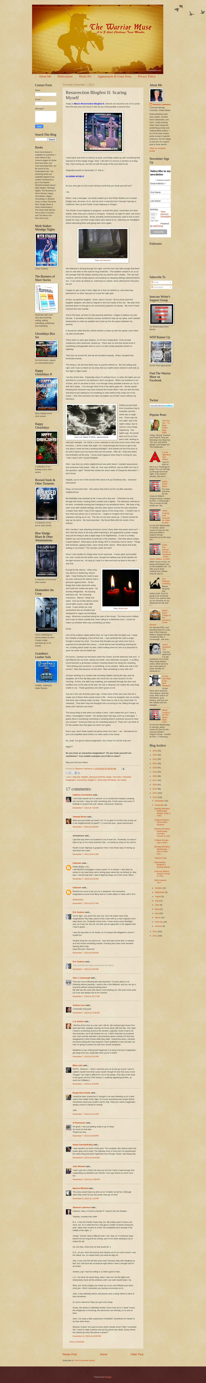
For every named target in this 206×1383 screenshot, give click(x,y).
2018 (155, 776)
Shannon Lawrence (82, 1207)
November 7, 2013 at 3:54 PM (86, 1084)
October (158, 888)
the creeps (121, 780)
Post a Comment (77, 1342)
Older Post (136, 1354)
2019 (155, 772)
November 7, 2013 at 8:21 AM (85, 854)
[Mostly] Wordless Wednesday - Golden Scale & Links (162, 812)
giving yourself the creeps (100, 777)
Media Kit (85, 76)
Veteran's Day (160, 858)
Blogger (108, 1377)
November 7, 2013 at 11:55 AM (86, 1013)
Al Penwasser (79, 1123)
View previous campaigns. (166, 215)
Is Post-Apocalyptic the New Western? (166, 681)
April (157, 913)
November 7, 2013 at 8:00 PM (86, 1136)
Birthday (154, 209)
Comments (157, 287)
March (158, 917)
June (157, 905)
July (157, 901)
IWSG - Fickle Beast (165, 483)
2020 (155, 767)
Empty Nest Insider (81, 1093)
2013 (155, 797)
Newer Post (70, 1354)
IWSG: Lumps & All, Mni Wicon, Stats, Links (166, 716)
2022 (155, 759)
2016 (155, 784)
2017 (155, 780)
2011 (155, 936)
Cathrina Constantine (82, 795)
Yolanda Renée (80, 817)
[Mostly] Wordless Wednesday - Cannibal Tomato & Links (162, 832)
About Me (45, 76)
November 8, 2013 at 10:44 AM (86, 1158)
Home (103, 1354)
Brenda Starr (123, 608)
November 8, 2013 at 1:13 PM (86, 1198)
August (158, 896)
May (157, 909)
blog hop (76, 777)
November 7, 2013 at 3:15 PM (86, 1056)
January (158, 926)
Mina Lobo (77, 1065)
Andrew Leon (79, 1005)
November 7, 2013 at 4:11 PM (86, 1114)
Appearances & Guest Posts (115, 76)
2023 (155, 755)
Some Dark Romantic (107, 780)
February (159, 922)
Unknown (77, 863)
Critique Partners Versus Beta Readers (161, 822)
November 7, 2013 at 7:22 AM (85, 808)
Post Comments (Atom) (85, 1360)
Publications (65, 76)
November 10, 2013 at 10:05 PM (87, 1336)
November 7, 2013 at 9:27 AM (85, 903)
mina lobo (117, 777)
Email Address (158, 183)
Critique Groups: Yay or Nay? (161, 841)
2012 (155, 931)
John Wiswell (79, 1166)
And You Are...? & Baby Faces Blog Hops (166, 426)
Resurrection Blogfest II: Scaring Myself (162, 864)
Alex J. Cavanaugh (81, 978)
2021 (155, 763)
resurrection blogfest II (86, 780)
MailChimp (158, 226)
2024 (155, 751)
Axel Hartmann (105, 260)
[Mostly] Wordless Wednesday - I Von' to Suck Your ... (162, 850)
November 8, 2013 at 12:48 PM (86, 1179)
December (159, 801)
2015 (155, 789)
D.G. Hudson (79, 912)
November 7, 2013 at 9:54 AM (85, 953)
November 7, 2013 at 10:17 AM (86, 996)
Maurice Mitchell (80, 1188)
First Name (155, 192)
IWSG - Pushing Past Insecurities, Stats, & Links (166, 517)
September (160, 892)
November (159, 805)
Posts (155, 282)
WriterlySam (78, 899)
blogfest (84, 777)
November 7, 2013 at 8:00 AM (85, 827)
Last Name (155, 201)
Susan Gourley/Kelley (83, 1144)
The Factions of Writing (166, 581)
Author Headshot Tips (166, 646)
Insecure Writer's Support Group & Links (162, 873)
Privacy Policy (147, 76)
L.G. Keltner (78, 1021)
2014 (155, 793)
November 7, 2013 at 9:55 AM (85, 969)
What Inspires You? (160, 881)
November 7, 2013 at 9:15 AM (85, 879)
